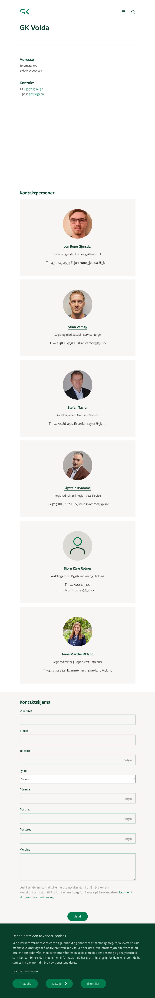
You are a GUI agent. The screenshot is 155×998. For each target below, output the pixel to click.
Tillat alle (25, 983)
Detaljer (57, 983)
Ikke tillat (93, 983)
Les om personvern (25, 971)
